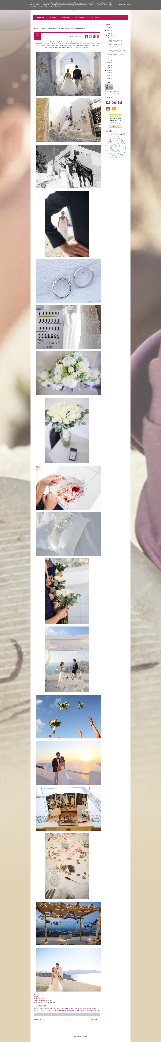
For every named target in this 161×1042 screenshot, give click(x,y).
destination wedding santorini (70, 1008)
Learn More (121, 5)
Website (52, 17)
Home (67, 1020)
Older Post (95, 1020)
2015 (108, 73)
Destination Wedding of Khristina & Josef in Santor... (115, 46)
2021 (108, 33)
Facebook (37, 995)
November (111, 38)
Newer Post (39, 1020)
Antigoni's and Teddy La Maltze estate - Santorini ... (116, 41)
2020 (108, 60)
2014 (108, 75)
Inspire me (65, 17)
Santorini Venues (39, 998)
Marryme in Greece (61, 47)
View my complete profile (112, 94)
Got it (129, 5)
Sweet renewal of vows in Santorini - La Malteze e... (116, 55)
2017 (108, 68)
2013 (108, 78)
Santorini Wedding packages (42, 1000)
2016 (108, 70)
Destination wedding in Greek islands (50, 1008)
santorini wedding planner (78, 1010)
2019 (108, 62)
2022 (108, 30)
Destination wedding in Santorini (88, 17)
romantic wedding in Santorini (50, 1010)
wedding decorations (93, 1010)
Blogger (84, 1036)
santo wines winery (65, 1010)
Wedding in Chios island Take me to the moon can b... (116, 51)
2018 (108, 65)
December (111, 35)
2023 (108, 28)
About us (40, 17)
